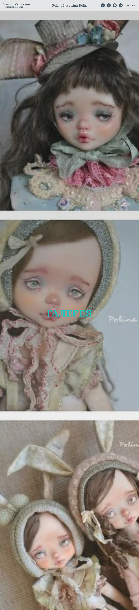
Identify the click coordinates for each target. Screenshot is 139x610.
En (128, 5)
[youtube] (121, 5)
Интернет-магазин (14, 7)
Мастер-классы (22, 4)
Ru (133, 5)
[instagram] (115, 5)
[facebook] (103, 5)
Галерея (7, 4)
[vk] (109, 5)
